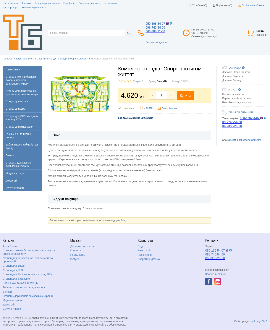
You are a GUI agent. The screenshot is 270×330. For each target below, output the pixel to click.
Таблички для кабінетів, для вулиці (24, 287)
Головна (7, 58)
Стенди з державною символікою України (28, 296)
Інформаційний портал (47, 3)
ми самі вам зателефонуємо (244, 139)
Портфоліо (69, 3)
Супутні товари (12, 308)
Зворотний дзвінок (156, 42)
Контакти (26, 3)
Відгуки (74, 259)
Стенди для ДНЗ (13, 270)
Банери (7, 291)
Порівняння (145, 254)
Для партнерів (10, 7)
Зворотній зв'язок (215, 274)
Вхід (122, 220)
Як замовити (110, 3)
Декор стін (9, 304)
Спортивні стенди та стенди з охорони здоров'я (62, 58)
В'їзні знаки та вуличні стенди (20, 283)
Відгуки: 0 (138, 81)
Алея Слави (10, 246)
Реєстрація (144, 250)
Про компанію (10, 3)
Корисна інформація (34, 7)
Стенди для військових (16, 278)
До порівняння (169, 108)
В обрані (148, 108)
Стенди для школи (24, 58)
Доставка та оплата (89, 3)
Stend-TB (162, 81)
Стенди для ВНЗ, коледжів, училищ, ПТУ (27, 274)
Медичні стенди (12, 300)
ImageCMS (260, 321)
